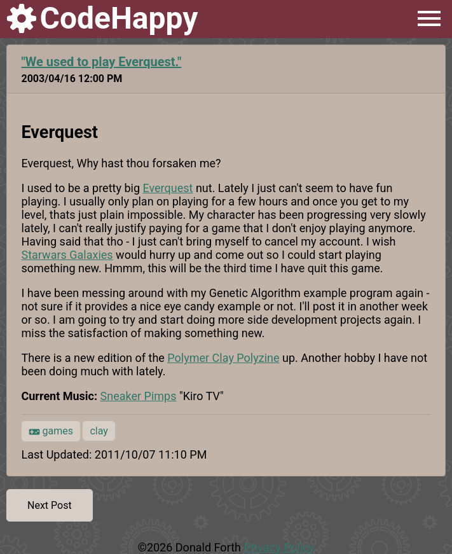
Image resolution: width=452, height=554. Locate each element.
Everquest (167, 188)
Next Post (49, 505)
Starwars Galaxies (67, 254)
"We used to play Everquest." (102, 61)
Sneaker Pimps (138, 396)
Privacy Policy (278, 547)
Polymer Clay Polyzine (223, 357)
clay (98, 431)
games (51, 431)
